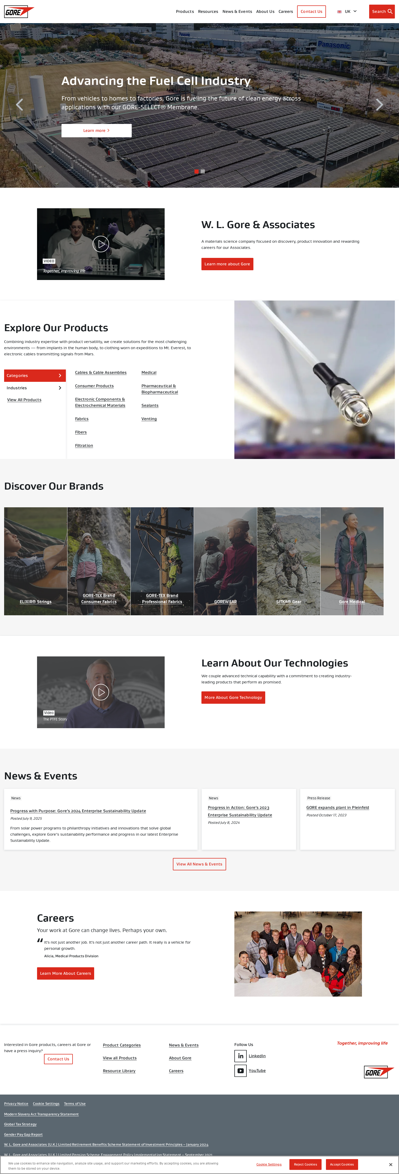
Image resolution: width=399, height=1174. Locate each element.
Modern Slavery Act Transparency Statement (41, 1114)
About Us (265, 11)
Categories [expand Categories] (34, 375)
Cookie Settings (46, 1103)
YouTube (250, 1070)
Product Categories (122, 1045)
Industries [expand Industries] (34, 388)
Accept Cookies (342, 1164)
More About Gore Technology (233, 697)
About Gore (180, 1058)
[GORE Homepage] (19, 11)
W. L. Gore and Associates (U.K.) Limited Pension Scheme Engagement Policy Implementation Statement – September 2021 (108, 1155)
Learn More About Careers (65, 973)
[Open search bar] (382, 12)
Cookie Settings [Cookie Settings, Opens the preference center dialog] (269, 1164)
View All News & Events (199, 864)
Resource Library (119, 1071)
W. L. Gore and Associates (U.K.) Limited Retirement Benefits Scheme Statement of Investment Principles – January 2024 (106, 1144)
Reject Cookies (305, 1164)
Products (185, 11)
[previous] (19, 105)
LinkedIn (250, 1056)
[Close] (390, 1164)
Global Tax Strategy (20, 1124)
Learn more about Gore (227, 264)
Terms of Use (75, 1103)
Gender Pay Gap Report (23, 1134)
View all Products (120, 1058)
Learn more (96, 130)
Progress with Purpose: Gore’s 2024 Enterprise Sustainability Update (78, 811)
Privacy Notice (16, 1103)
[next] (380, 105)
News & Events (237, 11)
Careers (176, 1071)
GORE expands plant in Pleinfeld (337, 807)
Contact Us (311, 11)
